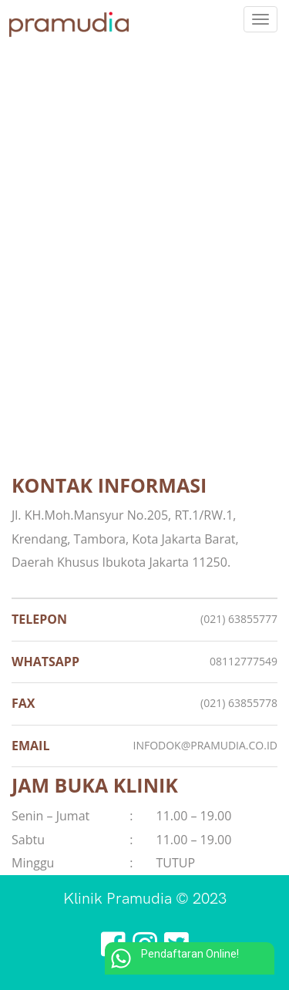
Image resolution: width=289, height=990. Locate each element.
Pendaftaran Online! (172, 958)
